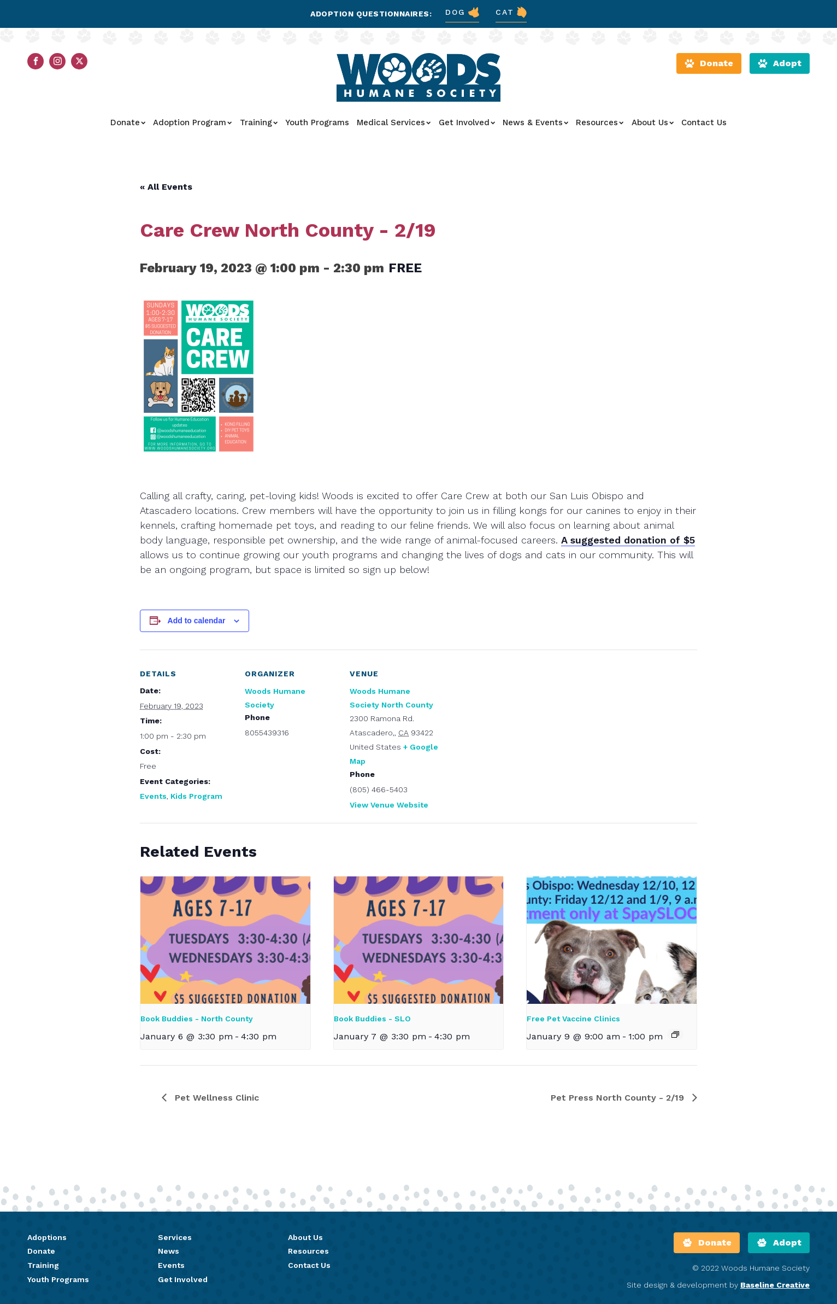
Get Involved (467, 122)
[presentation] (225, 940)
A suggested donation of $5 (628, 540)
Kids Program (196, 796)
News (168, 1251)
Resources (599, 122)
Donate (127, 122)
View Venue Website (389, 804)
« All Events (166, 187)
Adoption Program (192, 122)
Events (153, 796)
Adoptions (47, 1237)
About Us (653, 122)
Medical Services (394, 122)
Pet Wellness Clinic (215, 1097)
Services (175, 1237)
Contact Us (704, 122)
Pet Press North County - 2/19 (619, 1097)
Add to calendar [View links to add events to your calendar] (197, 620)
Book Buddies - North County (196, 1018)
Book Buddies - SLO (372, 1018)
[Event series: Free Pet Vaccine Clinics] (675, 1034)
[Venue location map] (512, 724)
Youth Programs (317, 122)
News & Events (535, 122)
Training (259, 122)
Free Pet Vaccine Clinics (573, 1018)
